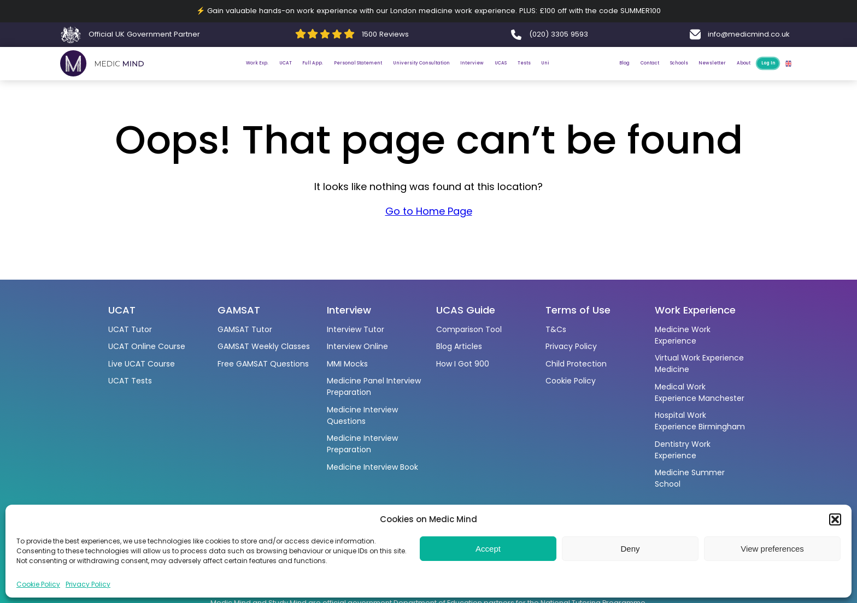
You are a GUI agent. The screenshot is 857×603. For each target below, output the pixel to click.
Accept (488, 548)
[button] (835, 519)
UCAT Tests (130, 380)
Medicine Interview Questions (362, 415)
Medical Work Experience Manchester (699, 392)
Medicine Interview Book (372, 467)
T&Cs (555, 329)
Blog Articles (459, 346)
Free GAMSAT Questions (263, 363)
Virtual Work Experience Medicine (699, 363)
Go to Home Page (428, 220)
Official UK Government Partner (144, 34)
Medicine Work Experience (683, 335)
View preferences (772, 548)
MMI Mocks (347, 363)
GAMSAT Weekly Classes (264, 346)
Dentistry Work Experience (683, 450)
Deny (629, 548)
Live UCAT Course (141, 363)
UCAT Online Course (146, 346)
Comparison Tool (469, 329)
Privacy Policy (88, 584)
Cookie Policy (38, 584)
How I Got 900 (462, 363)
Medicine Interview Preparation (362, 444)
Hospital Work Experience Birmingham (700, 421)
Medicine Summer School (690, 478)
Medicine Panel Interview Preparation (374, 386)
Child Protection (576, 363)
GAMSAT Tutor (245, 329)
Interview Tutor (355, 329)
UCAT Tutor (130, 329)
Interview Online (357, 346)
